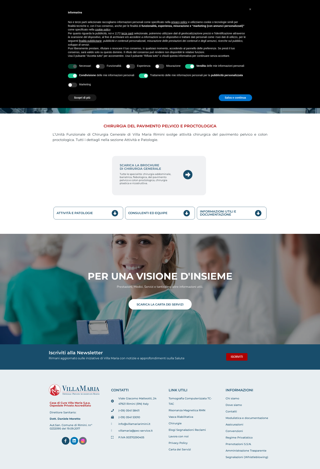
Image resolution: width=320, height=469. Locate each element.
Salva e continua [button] (235, 97)
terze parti (127, 33)
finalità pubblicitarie (90, 40)
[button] (250, 9)
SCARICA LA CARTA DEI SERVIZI (160, 304)
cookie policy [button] (102, 29)
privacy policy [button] (179, 22)
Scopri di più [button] (82, 97)
